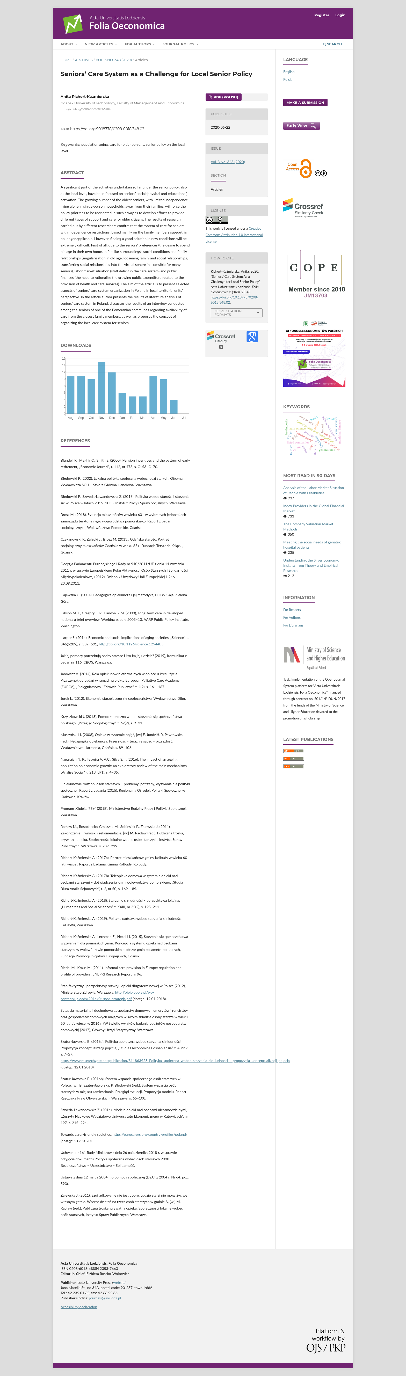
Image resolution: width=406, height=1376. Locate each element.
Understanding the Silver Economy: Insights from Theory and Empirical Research (311, 565)
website (119, 1282)
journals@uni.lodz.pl (105, 1298)
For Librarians (293, 625)
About (67, 44)
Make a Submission (305, 102)
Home (66, 60)
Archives (84, 60)
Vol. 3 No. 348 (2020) (114, 60)
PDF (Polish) (225, 97)
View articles (99, 44)
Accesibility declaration (79, 1307)
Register (321, 15)
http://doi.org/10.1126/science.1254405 (131, 644)
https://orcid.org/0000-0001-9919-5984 (86, 109)
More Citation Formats (228, 313)
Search (332, 44)
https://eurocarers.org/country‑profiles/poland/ (150, 1134)
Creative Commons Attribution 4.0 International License (234, 234)
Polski (288, 79)
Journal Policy (179, 44)
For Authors (138, 44)
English (289, 71)
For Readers (292, 610)
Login (340, 15)
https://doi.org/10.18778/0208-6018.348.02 (107, 129)
